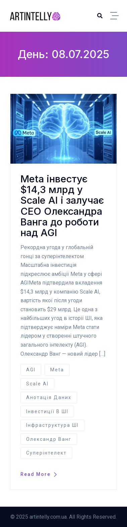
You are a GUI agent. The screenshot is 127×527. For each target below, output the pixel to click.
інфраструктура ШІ (52, 425)
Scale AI (37, 383)
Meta (57, 369)
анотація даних (48, 397)
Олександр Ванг (48, 439)
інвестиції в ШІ (47, 411)
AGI (31, 369)
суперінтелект (46, 453)
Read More (38, 474)
